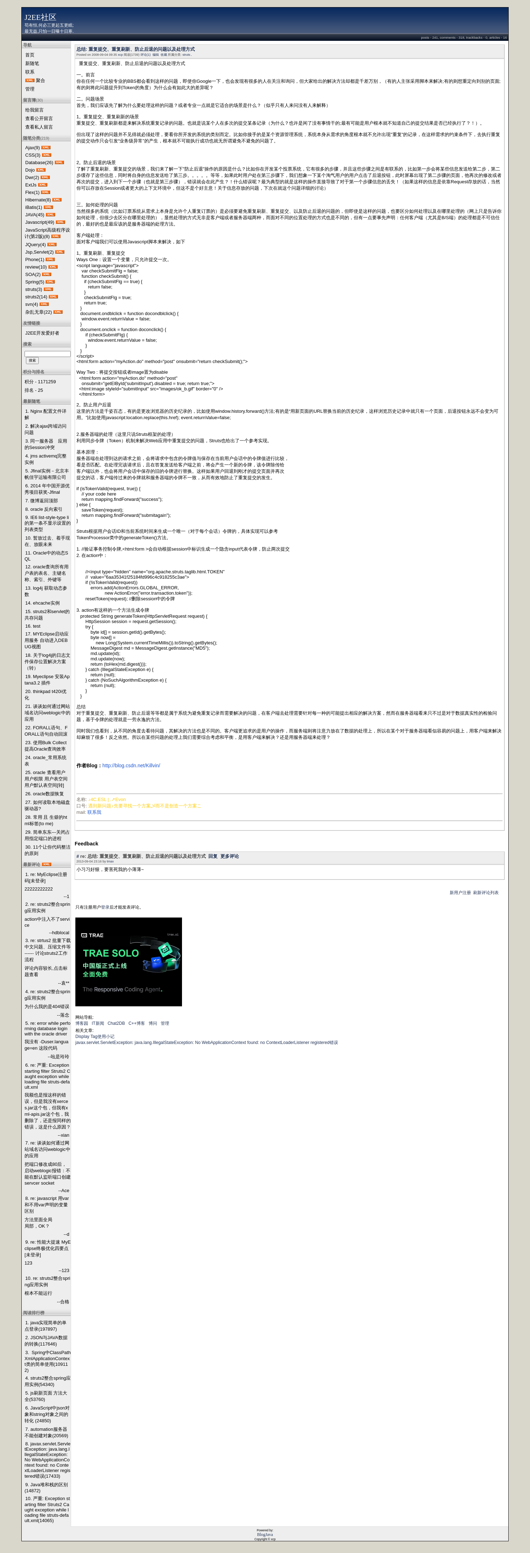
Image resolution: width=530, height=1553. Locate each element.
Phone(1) (34, 259)
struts (186, 54)
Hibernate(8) (38, 199)
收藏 (164, 54)
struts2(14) (36, 296)
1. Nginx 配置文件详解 (45, 414)
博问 (153, 1023)
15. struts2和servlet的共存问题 (47, 615)
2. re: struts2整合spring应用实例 (47, 907)
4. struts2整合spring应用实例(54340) (48, 1381)
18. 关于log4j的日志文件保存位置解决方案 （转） (47, 662)
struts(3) (33, 289)
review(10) (36, 267)
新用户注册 (460, 892)
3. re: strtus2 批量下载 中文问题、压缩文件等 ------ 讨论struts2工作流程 (48, 950)
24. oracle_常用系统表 (45, 761)
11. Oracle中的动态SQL (46, 556)
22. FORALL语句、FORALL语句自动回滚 (46, 731)
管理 (29, 89)
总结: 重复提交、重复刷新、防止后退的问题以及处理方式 (135, 49)
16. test (33, 626)
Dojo (30, 170)
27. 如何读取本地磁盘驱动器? (47, 805)
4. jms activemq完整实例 (45, 459)
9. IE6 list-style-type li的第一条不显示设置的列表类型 (48, 523)
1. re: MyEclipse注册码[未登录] (46, 877)
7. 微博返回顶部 (41, 500)
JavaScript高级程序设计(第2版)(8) (47, 233)
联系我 (94, 812)
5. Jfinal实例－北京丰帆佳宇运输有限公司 (47, 474)
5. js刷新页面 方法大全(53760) (46, 1396)
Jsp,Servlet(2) (39, 252)
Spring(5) (34, 282)
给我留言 (34, 110)
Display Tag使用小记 (94, 1036)
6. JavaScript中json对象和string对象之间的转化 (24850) (47, 1414)
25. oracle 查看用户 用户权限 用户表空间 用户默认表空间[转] (46, 779)
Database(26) (39, 162)
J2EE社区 (41, 17)
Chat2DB (116, 1023)
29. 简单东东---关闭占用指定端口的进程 (47, 835)
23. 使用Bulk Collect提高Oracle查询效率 (45, 746)
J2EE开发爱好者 (42, 333)
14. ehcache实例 (42, 603)
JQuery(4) (35, 244)
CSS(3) (33, 155)
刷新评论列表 (486, 892)
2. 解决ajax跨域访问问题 (45, 429)
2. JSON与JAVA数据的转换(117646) (46, 1341)
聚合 (40, 80)
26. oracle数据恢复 (44, 793)
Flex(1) (32, 192)
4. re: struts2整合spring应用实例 (47, 995)
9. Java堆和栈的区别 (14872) (46, 1487)
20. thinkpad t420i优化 (45, 694)
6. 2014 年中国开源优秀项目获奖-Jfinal (47, 489)
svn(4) (31, 304)
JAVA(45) (34, 214)
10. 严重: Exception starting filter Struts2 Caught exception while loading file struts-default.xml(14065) (47, 1509)
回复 (213, 856)
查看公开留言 (39, 118)
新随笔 (32, 63)
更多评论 (229, 856)
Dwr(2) (32, 177)
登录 (105, 907)
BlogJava (265, 1534)
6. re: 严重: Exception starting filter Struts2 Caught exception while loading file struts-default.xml (47, 1076)
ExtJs (31, 185)
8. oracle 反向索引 (44, 509)
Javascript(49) (39, 222)
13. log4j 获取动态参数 (46, 591)
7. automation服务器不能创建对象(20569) (46, 1432)
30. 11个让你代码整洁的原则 (47, 850)
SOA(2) (33, 274)
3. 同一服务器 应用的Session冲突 (46, 444)
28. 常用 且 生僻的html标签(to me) (46, 820)
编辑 (155, 54)
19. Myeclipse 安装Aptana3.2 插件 (47, 680)
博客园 (81, 1023)
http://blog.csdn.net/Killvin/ (131, 765)
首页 (29, 55)
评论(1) (145, 54)
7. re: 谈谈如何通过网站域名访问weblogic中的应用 (47, 1149)
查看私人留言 (39, 127)
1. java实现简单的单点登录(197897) (45, 1326)
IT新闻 (98, 1023)
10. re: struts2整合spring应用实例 (47, 1281)
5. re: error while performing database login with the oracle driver (47, 1029)
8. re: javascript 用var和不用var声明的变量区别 (47, 1205)
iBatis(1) (33, 207)
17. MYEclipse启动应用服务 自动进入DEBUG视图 (47, 640)
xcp (120, 54)
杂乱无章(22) (38, 312)
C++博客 (136, 1023)
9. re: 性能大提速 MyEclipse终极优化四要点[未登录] (48, 1248)
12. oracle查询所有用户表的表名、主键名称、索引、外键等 (47, 573)
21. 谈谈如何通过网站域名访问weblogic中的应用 (47, 713)
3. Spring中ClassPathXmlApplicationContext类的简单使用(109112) (48, 1361)
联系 (29, 72)
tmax (110, 861)
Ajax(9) (32, 147)
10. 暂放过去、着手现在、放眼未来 (47, 541)
